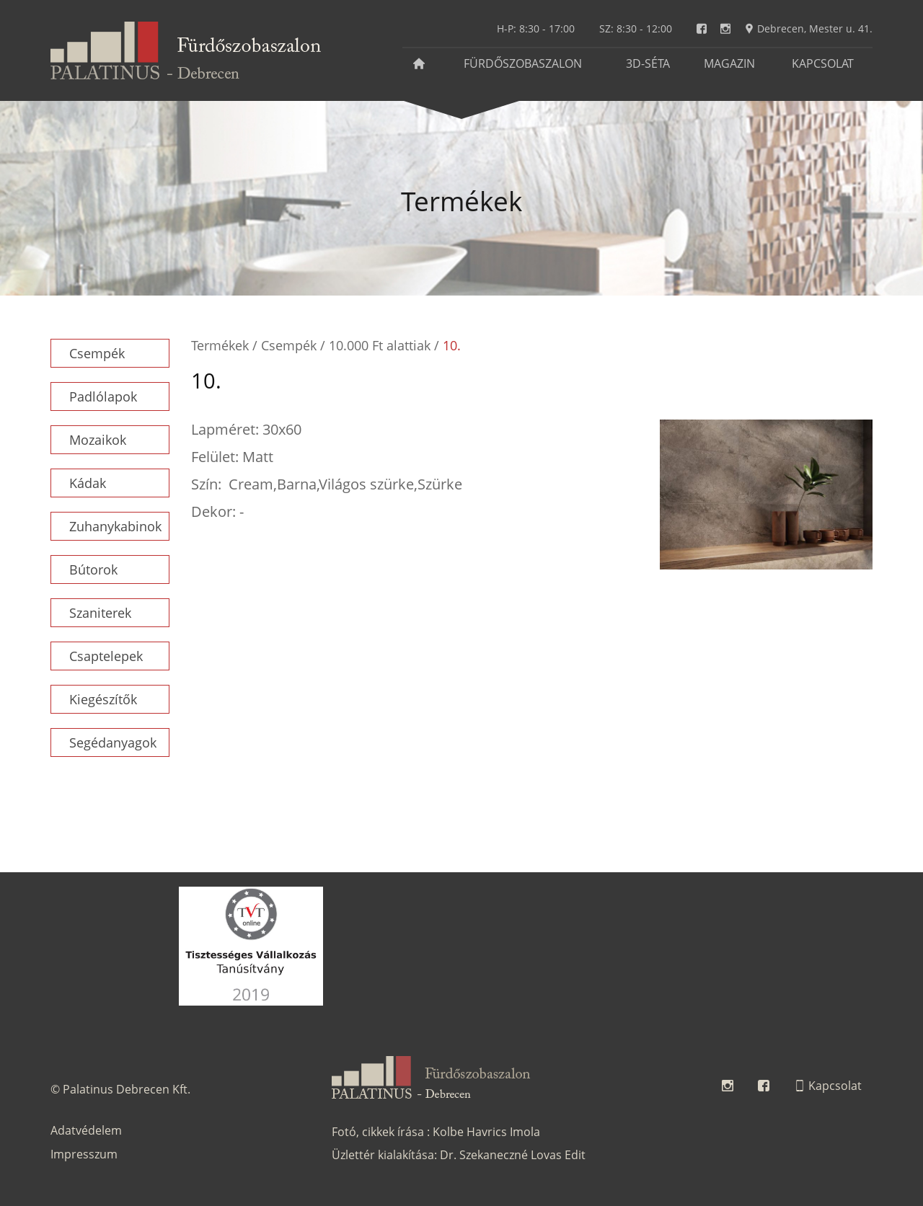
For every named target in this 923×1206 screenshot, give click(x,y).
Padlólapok (103, 396)
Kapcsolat (823, 63)
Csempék (97, 353)
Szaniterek (100, 612)
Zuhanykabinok (115, 526)
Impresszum (84, 1154)
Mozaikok (97, 439)
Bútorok (93, 569)
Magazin (729, 63)
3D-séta (648, 63)
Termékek (220, 345)
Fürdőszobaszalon (523, 63)
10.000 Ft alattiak (379, 345)
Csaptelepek (106, 656)
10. (452, 345)
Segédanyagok (112, 742)
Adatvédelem (86, 1130)
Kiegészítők (103, 699)
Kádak (87, 483)
